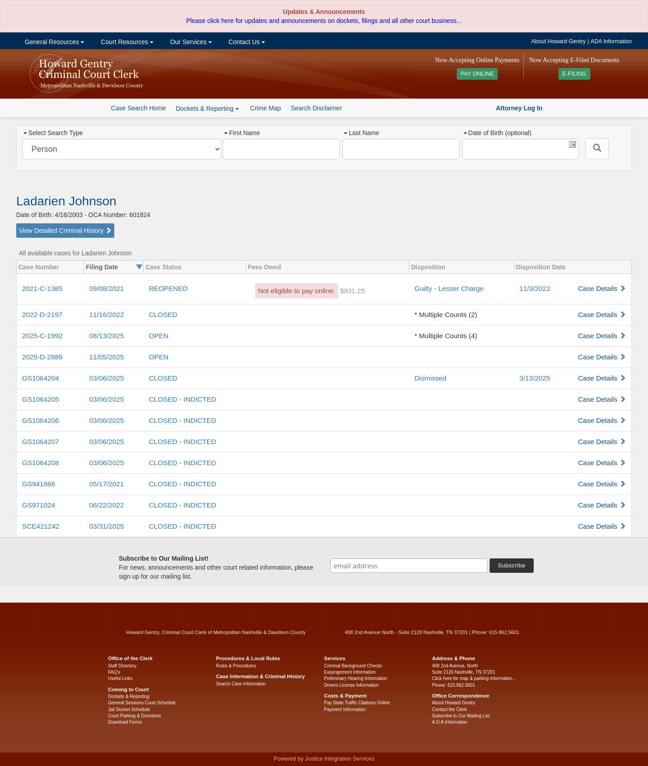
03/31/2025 (106, 526)
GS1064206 (40, 420)
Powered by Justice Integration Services (324, 759)
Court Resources (126, 41)
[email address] (409, 565)
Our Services (190, 41)
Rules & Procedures (236, 665)
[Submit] (597, 148)
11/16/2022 (106, 314)
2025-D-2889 (42, 357)
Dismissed (430, 378)
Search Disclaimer (316, 108)
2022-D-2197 (42, 314)
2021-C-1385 (42, 288)
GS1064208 (40, 463)
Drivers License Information (351, 685)
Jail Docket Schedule (129, 709)
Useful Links (120, 678)
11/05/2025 (106, 357)
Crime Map (265, 108)
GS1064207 (40, 441)
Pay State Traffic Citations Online (357, 702)
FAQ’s (114, 672)
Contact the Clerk (449, 709)
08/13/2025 (106, 336)
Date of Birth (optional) (497, 132)
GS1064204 (40, 378)
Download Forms (125, 722)
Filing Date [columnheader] (102, 267)
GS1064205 (40, 399)
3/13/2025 (534, 378)
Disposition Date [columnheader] (541, 267)
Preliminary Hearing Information (355, 678)
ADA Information (611, 41)
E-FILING (574, 74)
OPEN (159, 336)
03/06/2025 (106, 378)
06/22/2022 (106, 505)
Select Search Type (53, 132)
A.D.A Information (449, 722)
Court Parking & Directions (134, 715)
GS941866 (38, 484)
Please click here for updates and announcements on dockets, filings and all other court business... (324, 20)
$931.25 (352, 291)
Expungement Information (350, 672)
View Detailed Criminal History (65, 230)
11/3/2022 (534, 288)
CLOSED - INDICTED (182, 399)
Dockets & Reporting (128, 696)
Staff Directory (122, 665)
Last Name (361, 132)
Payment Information (344, 709)
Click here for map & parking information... (474, 678)
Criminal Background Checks (353, 665)
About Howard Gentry (558, 41)
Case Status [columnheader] (163, 267)
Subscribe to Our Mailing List (461, 715)
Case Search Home (138, 108)
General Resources (53, 41)
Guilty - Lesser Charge (449, 288)
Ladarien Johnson (66, 201)
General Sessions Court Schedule (142, 702)
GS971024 (38, 505)
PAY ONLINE (477, 74)
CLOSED (163, 314)
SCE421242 (40, 526)
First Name (242, 132)
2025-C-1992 (42, 336)
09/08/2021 (106, 288)
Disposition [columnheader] (428, 267)
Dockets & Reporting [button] (207, 108)
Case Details (597, 288)
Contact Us (246, 41)
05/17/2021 (106, 484)
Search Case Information (241, 683)
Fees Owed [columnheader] (264, 267)
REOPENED (168, 288)
